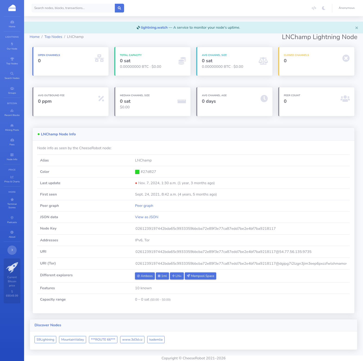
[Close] (356, 27)
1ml (181, 276)
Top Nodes (81, 36)
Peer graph (163, 205)
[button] (347, 8)
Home (62, 36)
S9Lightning (73, 339)
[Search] (101, 8)
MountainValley (100, 339)
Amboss (164, 276)
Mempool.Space (220, 276)
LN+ (196, 276)
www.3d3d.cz (160, 339)
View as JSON (166, 217)
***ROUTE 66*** (131, 339)
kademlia (183, 339)
